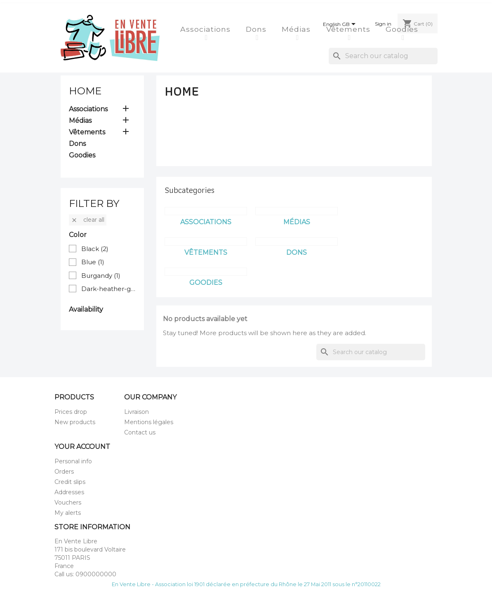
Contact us (139, 432)
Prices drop (70, 412)
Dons (257, 29)
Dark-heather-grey (108, 289)
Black (94, 249)
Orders (64, 471)
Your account (82, 447)
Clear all (87, 219)
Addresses (69, 492)
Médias (297, 29)
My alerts (67, 512)
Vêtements (349, 29)
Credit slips (69, 482)
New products (74, 422)
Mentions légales (148, 422)
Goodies (403, 29)
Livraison (136, 412)
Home (85, 91)
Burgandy (100, 275)
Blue (92, 262)
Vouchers (67, 502)
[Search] (383, 56)
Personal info (73, 461)
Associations (206, 29)
